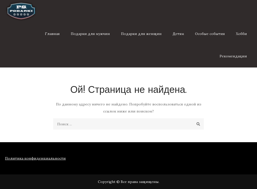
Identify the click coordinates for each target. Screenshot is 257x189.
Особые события (210, 33)
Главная (52, 33)
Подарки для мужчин (90, 33)
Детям (178, 33)
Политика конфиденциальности (35, 158)
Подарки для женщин (141, 33)
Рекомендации (233, 56)
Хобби (241, 33)
